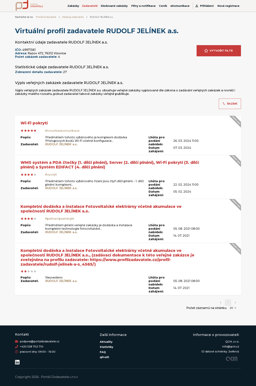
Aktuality (106, 341)
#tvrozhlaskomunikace (62, 130)
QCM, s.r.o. (232, 341)
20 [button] (231, 307)
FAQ (103, 352)
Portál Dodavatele (46, 17)
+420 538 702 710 (31, 346)
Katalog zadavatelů (73, 17)
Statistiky (106, 347)
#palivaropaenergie (59, 218)
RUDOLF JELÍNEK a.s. (61, 144)
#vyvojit (51, 174)
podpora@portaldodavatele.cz (39, 341)
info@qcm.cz (230, 346)
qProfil (104, 357)
